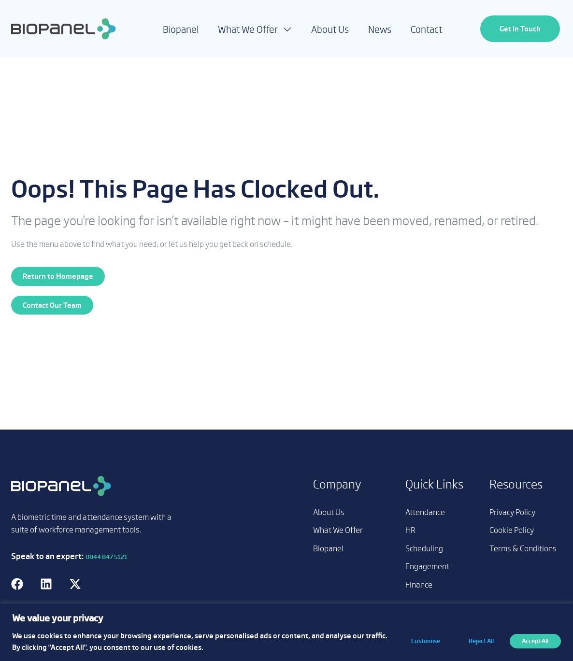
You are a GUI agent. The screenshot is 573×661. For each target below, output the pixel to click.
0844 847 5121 (107, 556)
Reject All (478, 640)
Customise (421, 640)
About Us (330, 29)
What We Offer (255, 28)
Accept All (534, 640)
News (379, 29)
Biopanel (181, 29)
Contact (426, 29)
